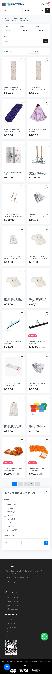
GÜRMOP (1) (10, 523)
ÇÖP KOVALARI (12, 628)
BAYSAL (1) (9, 512)
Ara (5, 36)
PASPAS (10, 631)
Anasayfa (6, 18)
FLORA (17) (9, 519)
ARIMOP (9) (10, 504)
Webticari (46, 662)
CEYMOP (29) (10, 515)
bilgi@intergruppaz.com (20, 582)
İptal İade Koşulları (13, 609)
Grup (6, 26)
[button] (7, 635)
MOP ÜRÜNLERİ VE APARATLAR (16, 21)
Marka (22, 26)
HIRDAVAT (10, 620)
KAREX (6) (9, 526)
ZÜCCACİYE (11, 624)
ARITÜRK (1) (10, 508)
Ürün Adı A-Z (33, 51)
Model (38, 26)
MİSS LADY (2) (10, 530)
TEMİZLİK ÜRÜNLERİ (19, 18)
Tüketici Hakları (12, 601)
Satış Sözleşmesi (13, 605)
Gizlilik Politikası (12, 597)
